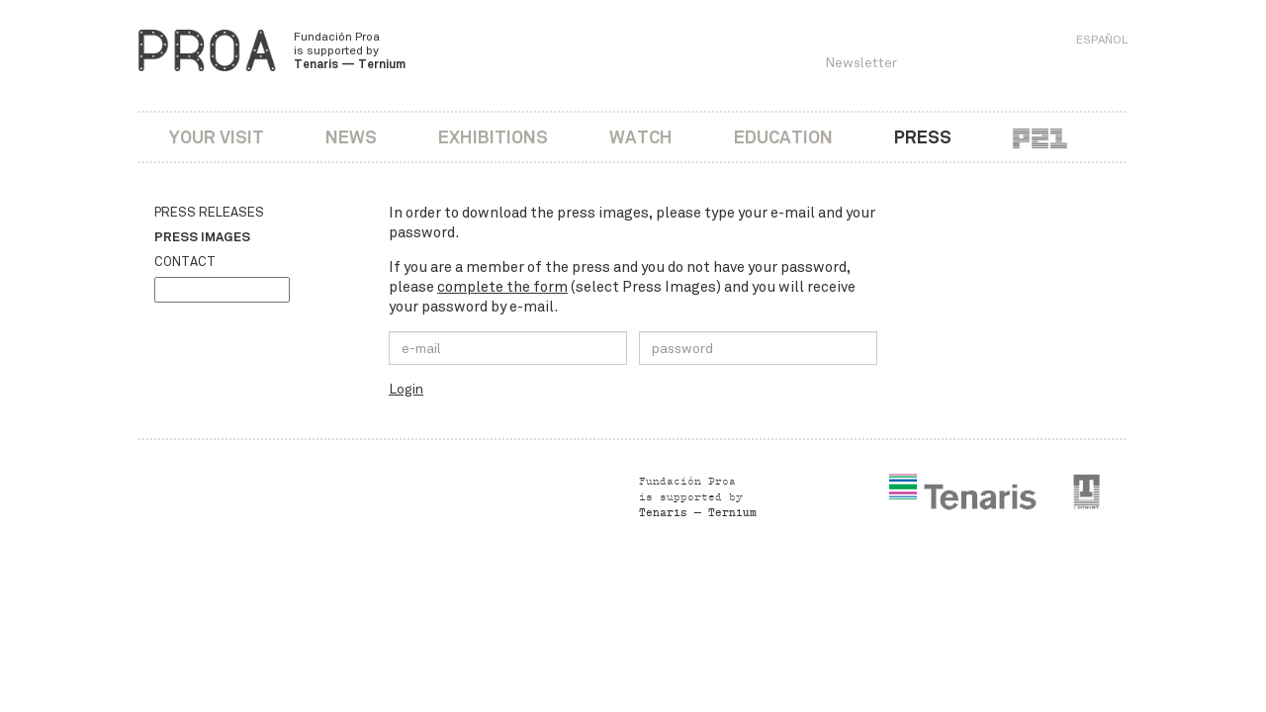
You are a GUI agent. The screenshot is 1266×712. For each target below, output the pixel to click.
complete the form (502, 287)
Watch (641, 137)
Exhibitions (493, 137)
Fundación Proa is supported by (350, 50)
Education (783, 137)
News (351, 137)
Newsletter (861, 62)
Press (922, 137)
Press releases (209, 213)
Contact (185, 262)
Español (1102, 39)
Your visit (216, 137)
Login (406, 389)
